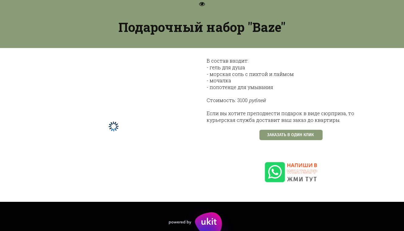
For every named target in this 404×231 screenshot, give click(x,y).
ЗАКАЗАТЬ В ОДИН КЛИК (291, 134)
